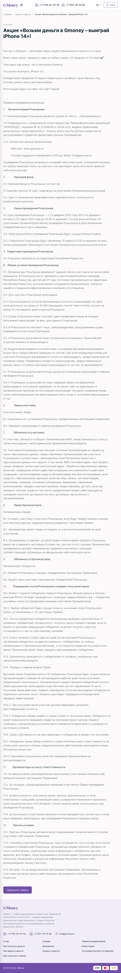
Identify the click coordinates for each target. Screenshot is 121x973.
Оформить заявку (17, 890)
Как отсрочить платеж (14, 955)
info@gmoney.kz (82, 155)
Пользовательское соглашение (98, 951)
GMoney (10, 5)
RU (98, 5)
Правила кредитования (93, 941)
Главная (7, 14)
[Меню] (21, 5)
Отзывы (46, 941)
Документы (48, 946)
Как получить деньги (14, 946)
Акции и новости (23, 14)
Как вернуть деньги (13, 951)
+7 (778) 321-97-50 (47, 5)
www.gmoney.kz (34, 148)
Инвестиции (88, 946)
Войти (110, 5)
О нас (6, 941)
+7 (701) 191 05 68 (73, 5)
